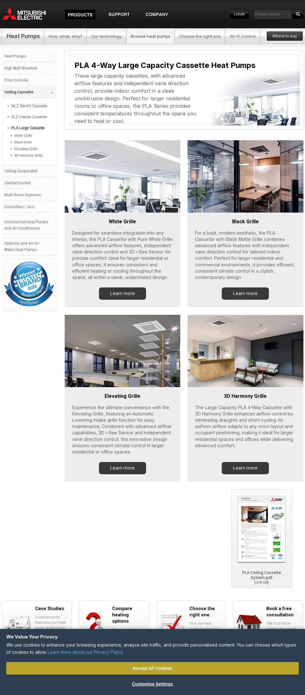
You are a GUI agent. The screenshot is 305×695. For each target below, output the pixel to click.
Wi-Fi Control (243, 36)
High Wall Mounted (20, 68)
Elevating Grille (122, 396)
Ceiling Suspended (20, 171)
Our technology (106, 36)
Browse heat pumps (150, 36)
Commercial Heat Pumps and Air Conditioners (26, 225)
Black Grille (245, 222)
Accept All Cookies (152, 668)
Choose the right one (200, 36)
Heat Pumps (23, 36)
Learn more (122, 293)
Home (30, 14)
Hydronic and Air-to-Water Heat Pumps (22, 246)
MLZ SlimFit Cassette (29, 106)
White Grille (122, 222)
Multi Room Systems (22, 195)
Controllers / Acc (19, 207)
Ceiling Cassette (29, 92)
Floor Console (16, 80)
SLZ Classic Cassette (29, 117)
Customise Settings (152, 684)
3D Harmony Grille (245, 396)
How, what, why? (65, 36)
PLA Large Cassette (28, 128)
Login (239, 14)
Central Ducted (17, 183)
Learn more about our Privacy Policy (85, 652)
